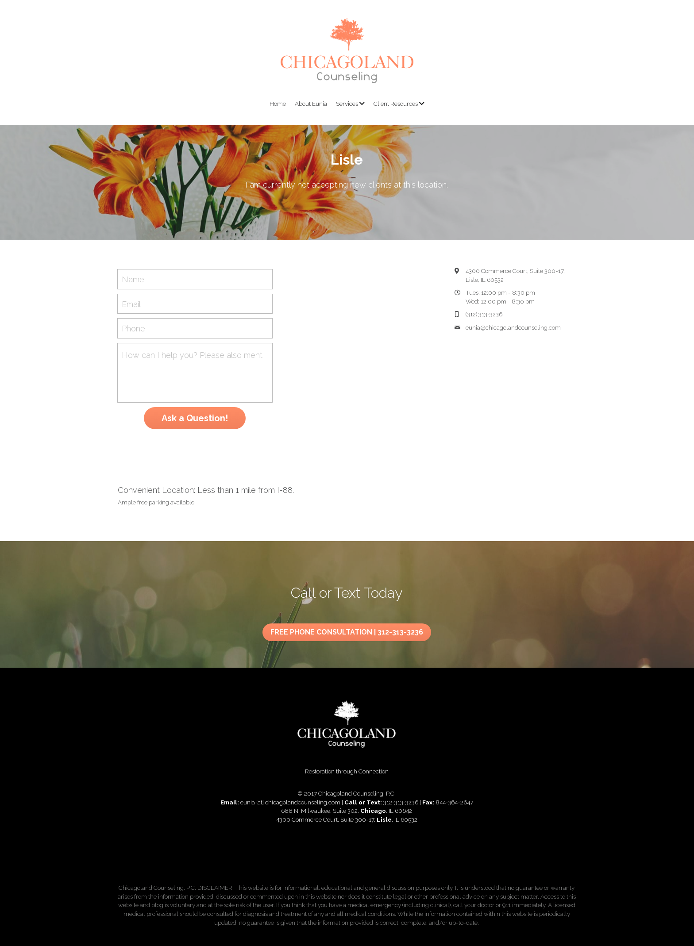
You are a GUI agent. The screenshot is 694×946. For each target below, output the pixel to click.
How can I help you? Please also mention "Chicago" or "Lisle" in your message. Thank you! (192, 355)
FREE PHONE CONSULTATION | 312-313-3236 (346, 624)
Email (131, 303)
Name (133, 279)
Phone (133, 328)
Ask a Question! (195, 418)
